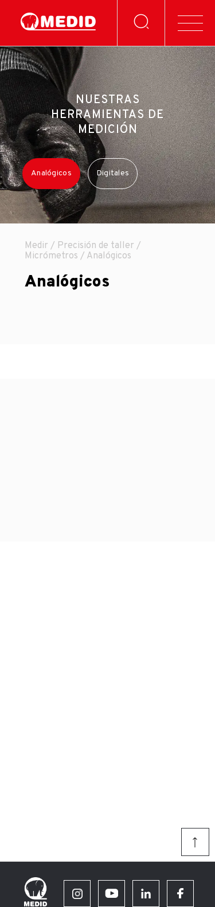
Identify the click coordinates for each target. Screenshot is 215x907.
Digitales (113, 173)
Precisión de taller (95, 246)
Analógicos (51, 173)
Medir (36, 246)
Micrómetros (51, 256)
